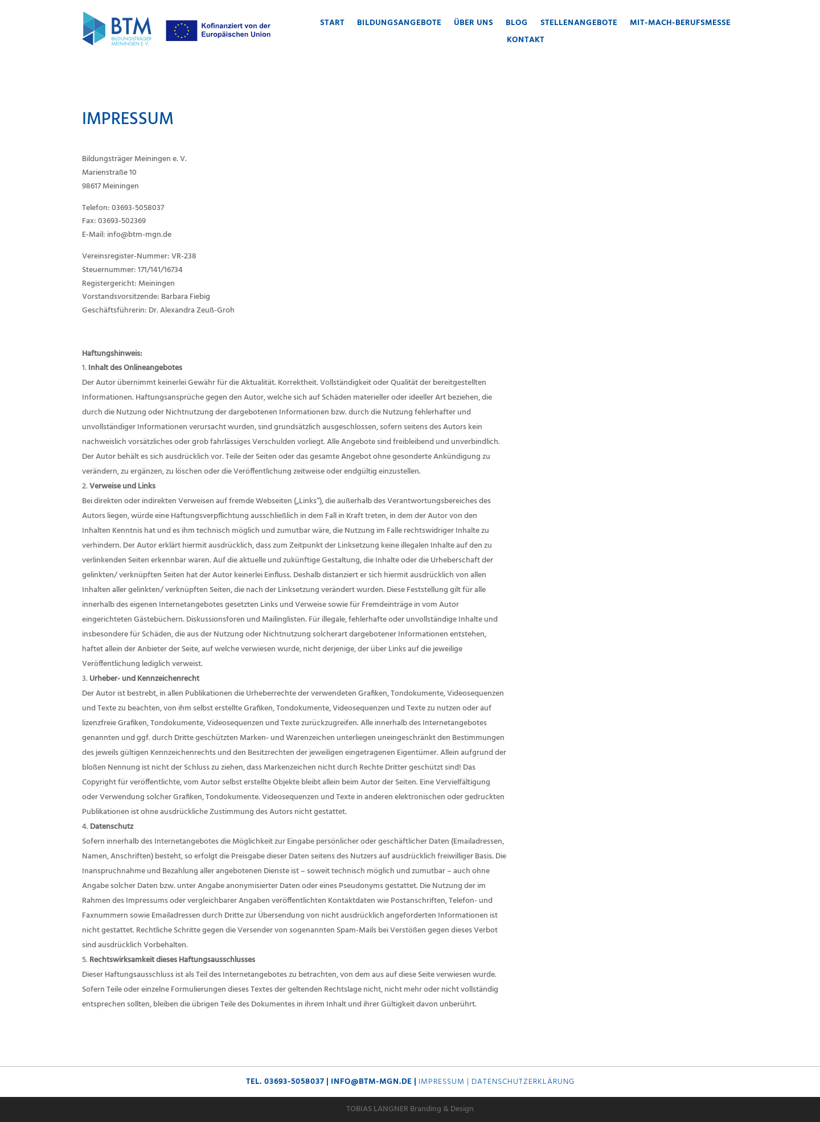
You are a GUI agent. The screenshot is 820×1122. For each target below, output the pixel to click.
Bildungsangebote (399, 24)
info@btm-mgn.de (371, 1081)
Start (332, 24)
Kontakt (525, 41)
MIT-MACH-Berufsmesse (680, 24)
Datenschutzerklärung (523, 1081)
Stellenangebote (578, 24)
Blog (517, 24)
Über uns (473, 24)
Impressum (442, 1081)
